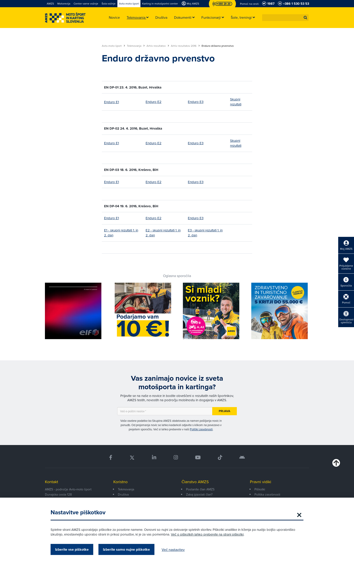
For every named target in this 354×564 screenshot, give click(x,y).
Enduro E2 (153, 101)
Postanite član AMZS (200, 489)
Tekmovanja (136, 45)
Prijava (224, 411)
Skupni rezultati (235, 102)
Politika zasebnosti (267, 494)
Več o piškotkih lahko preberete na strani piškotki (207, 534)
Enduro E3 (195, 101)
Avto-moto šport (113, 45)
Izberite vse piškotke (72, 549)
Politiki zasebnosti (201, 429)
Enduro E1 (111, 143)
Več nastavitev (173, 549)
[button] (305, 17)
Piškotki (259, 489)
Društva (123, 494)
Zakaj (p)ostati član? (199, 494)
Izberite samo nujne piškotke (126, 549)
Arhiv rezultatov (158, 45)
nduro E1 (112, 102)
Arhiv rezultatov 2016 (185, 45)
